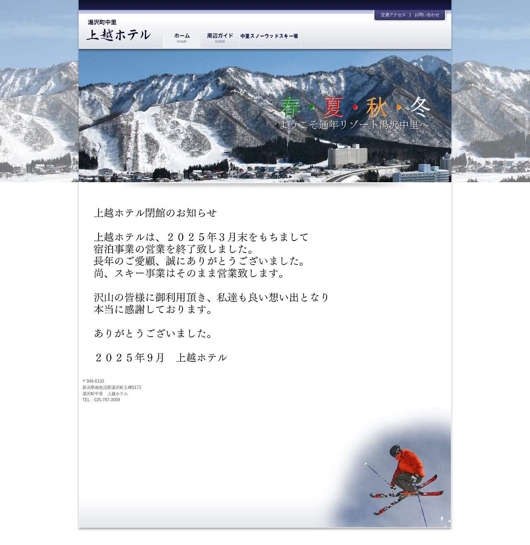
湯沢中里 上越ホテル (118, 27)
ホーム (181, 40)
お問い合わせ (426, 14)
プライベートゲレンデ (269, 40)
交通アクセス (393, 14)
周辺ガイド (219, 40)
